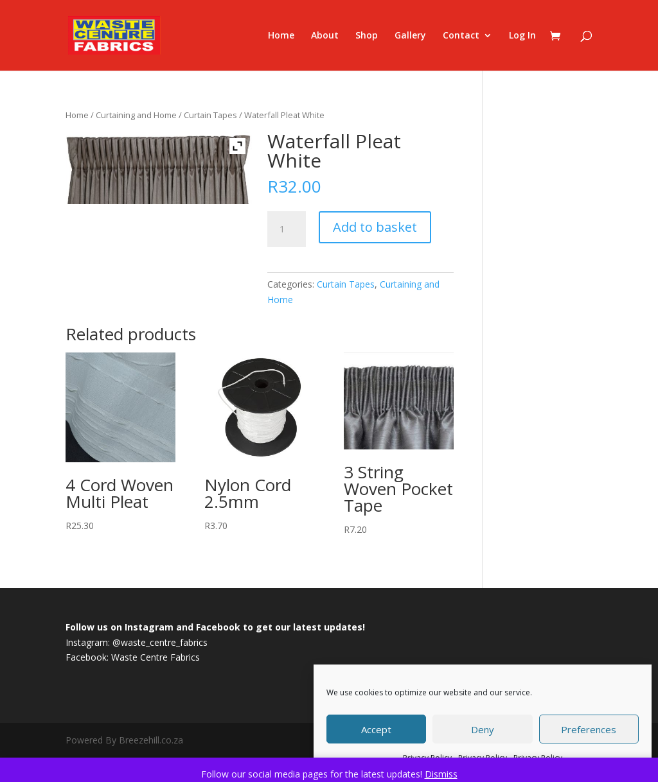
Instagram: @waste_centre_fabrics (137, 642)
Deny (482, 729)
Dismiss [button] (441, 774)
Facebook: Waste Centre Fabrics (133, 657)
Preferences (588, 729)
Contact (461, 36)
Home (281, 36)
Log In (522, 36)
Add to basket (375, 227)
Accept (376, 729)
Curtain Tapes (210, 115)
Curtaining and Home (136, 115)
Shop (366, 36)
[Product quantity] (286, 229)
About (325, 36)
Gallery (410, 36)
